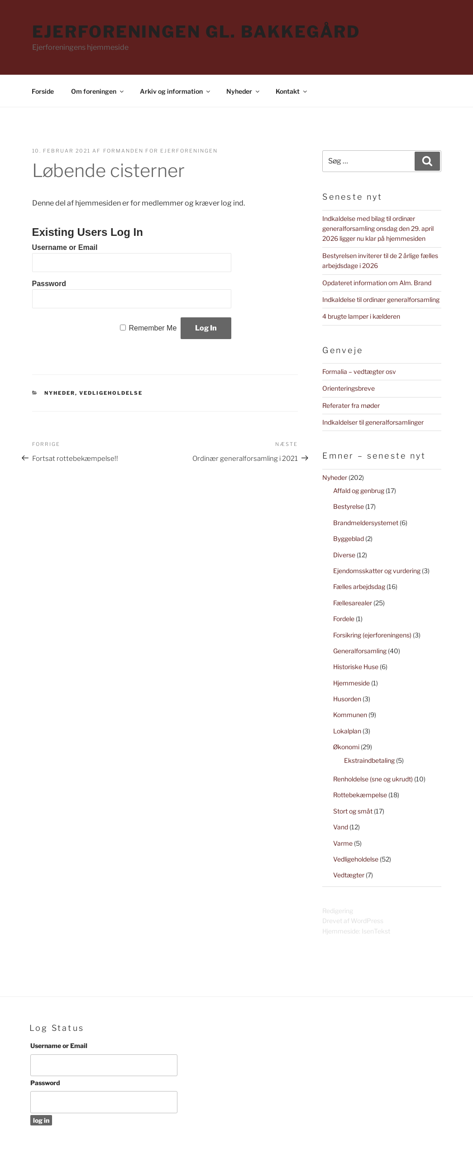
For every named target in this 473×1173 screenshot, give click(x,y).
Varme (343, 843)
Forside (43, 91)
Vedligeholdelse (111, 393)
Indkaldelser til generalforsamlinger (373, 422)
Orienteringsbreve (348, 388)
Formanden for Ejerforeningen (160, 151)
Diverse (344, 555)
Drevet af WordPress (352, 920)
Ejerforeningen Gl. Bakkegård (196, 32)
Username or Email (65, 247)
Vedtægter (348, 875)
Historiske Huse (355, 666)
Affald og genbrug (358, 490)
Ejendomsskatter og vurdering (376, 571)
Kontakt (292, 91)
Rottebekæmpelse (360, 795)
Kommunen (350, 714)
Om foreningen (98, 91)
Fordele (343, 618)
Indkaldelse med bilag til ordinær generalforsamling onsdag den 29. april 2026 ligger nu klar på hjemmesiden (378, 229)
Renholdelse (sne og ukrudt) (373, 779)
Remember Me (153, 328)
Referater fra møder (351, 405)
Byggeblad (348, 538)
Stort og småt (353, 811)
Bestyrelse (348, 506)
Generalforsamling (360, 651)
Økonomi (346, 747)
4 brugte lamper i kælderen (361, 316)
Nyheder (243, 91)
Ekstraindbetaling (369, 760)
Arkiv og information (175, 91)
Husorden (347, 699)
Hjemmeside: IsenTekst (356, 931)
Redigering (337, 910)
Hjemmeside (351, 683)
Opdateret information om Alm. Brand (376, 283)
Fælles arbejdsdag (359, 586)
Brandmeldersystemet (365, 523)
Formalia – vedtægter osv (359, 371)
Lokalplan (347, 731)
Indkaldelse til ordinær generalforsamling (381, 299)
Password (49, 283)
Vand (340, 827)
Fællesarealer (352, 603)
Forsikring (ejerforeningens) (372, 635)
